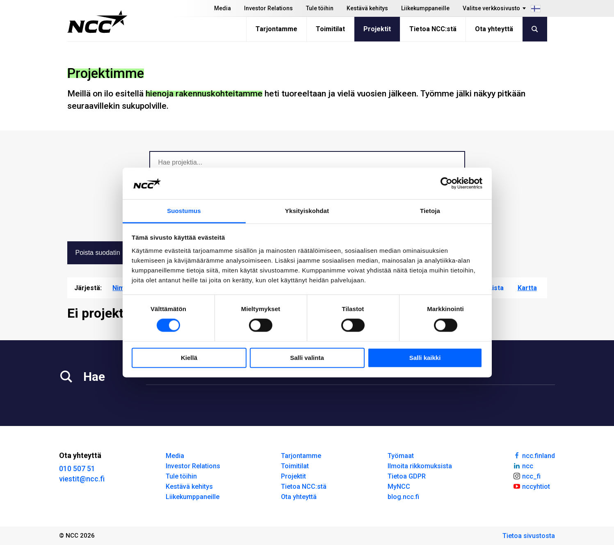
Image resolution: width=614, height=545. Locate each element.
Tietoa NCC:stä (433, 29)
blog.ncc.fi (403, 497)
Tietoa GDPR (407, 476)
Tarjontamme (276, 29)
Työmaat (401, 456)
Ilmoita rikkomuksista (420, 466)
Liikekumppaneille (425, 8)
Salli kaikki (425, 357)
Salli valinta (307, 357)
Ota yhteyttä (494, 29)
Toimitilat (330, 29)
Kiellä (189, 357)
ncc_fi (527, 475)
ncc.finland (534, 455)
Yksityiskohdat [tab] (307, 210)
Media (222, 8)
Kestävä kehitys (367, 8)
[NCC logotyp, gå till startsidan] (97, 21)
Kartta (527, 288)
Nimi (119, 288)
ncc (523, 465)
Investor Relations (268, 8)
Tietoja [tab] (430, 210)
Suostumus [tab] (184, 210)
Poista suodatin (105, 252)
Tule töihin (319, 8)
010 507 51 (77, 468)
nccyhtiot (531, 485)
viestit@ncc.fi (82, 478)
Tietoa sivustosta (528, 536)
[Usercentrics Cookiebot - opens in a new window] (446, 183)
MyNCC (399, 486)
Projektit (377, 29)
